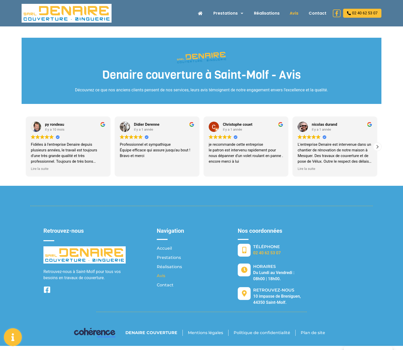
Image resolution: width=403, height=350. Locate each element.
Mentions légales (205, 332)
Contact (317, 13)
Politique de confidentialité (262, 332)
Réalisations (266, 13)
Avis (294, 13)
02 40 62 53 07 (267, 252)
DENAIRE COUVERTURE (151, 332)
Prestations (228, 13)
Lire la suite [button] (40, 169)
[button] (377, 147)
